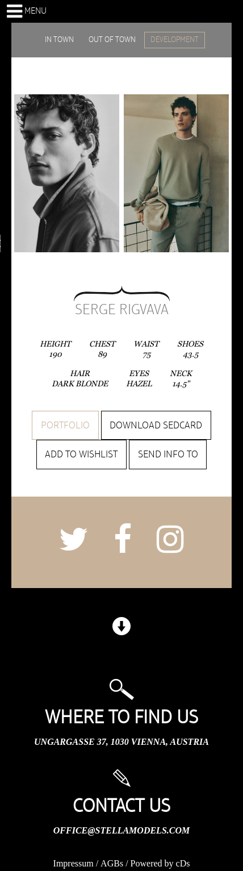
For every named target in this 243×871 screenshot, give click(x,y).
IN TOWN (59, 40)
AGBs (111, 863)
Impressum (73, 863)
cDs (183, 863)
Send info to (168, 454)
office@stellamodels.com (121, 830)
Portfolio (65, 425)
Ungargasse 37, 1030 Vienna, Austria (121, 742)
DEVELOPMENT (174, 40)
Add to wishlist (81, 454)
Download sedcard (156, 425)
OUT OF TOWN (112, 40)
